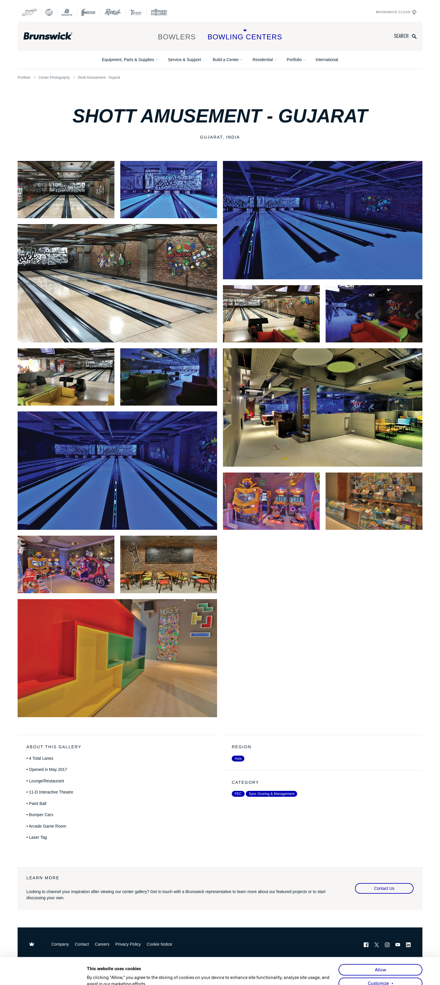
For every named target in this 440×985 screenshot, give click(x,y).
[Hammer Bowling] (88, 12)
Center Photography (54, 77)
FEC (238, 794)
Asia (238, 759)
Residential (263, 59)
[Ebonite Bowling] (66, 12)
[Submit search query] (414, 36)
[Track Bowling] (136, 12)
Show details (99, 973)
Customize (378, 958)
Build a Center (226, 59)
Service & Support (184, 59)
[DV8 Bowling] (49, 12)
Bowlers (177, 35)
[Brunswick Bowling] (56, 36)
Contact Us (384, 888)
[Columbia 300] (29, 12)
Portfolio (294, 59)
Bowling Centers (244, 35)
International (327, 59)
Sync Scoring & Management (271, 794)
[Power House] (159, 12)
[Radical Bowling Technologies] (113, 12)
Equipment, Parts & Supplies (128, 59)
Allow (380, 944)
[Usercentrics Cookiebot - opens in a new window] (48, 974)
